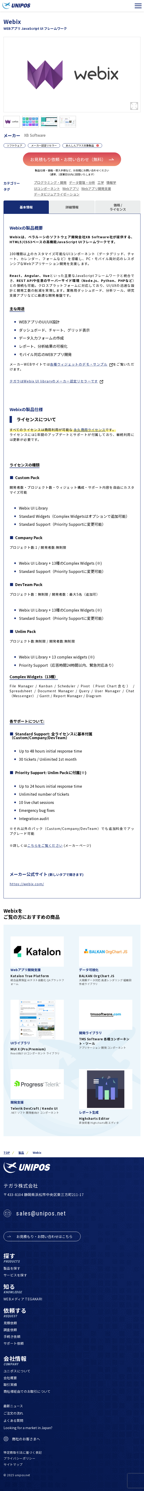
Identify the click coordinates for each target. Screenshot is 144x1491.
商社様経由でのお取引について (27, 1391)
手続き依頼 (12, 1336)
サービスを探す (15, 1275)
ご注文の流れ (13, 1413)
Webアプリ (70, 188)
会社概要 (10, 1377)
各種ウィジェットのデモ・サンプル (79, 364)
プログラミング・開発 (50, 182)
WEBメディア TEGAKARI (23, 1299)
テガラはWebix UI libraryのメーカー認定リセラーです (54, 381)
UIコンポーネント (47, 188)
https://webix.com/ (27, 884)
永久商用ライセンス (89, 429)
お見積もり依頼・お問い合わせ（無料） (72, 159)
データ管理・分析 (82, 182)
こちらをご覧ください (45, 845)
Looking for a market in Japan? (28, 1427)
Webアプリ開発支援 (96, 188)
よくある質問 (13, 1420)
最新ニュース (13, 1406)
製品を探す (12, 1268)
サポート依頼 (14, 1343)
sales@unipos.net (41, 1213)
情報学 (111, 182)
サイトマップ (13, 1464)
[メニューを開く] (138, 6)
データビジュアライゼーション (56, 194)
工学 (100, 182)
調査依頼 (10, 1329)
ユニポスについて (17, 1371)
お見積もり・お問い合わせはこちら (44, 1236)
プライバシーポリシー (20, 1458)
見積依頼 (10, 1322)
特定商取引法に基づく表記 (23, 1452)
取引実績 (10, 1384)
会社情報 (15, 1361)
